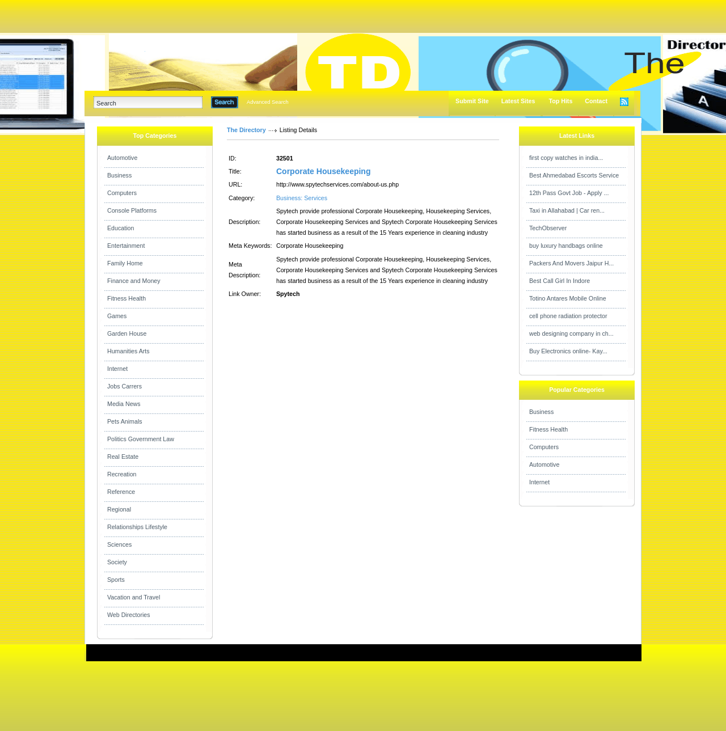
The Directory (246, 129)
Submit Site (472, 101)
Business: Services (301, 198)
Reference (121, 491)
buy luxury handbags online (566, 245)
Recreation (122, 474)
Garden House (126, 333)
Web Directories (128, 614)
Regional (119, 509)
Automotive (122, 157)
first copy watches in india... (566, 157)
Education (120, 228)
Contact (596, 101)
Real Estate (122, 456)
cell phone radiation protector (568, 315)
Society (117, 562)
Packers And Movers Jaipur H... (571, 263)
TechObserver (548, 228)
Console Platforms (132, 210)
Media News (124, 403)
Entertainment (126, 245)
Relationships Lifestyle (137, 526)
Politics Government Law (140, 439)
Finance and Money (134, 280)
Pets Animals (124, 421)
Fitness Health (126, 298)
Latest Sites (518, 101)
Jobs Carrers (124, 386)
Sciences (119, 544)
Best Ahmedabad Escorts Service (574, 175)
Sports (116, 579)
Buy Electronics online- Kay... (568, 351)
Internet (117, 368)
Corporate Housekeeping (323, 171)
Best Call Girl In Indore (559, 280)
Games (116, 315)
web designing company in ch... (571, 333)
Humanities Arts (128, 351)
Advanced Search (268, 102)
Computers (122, 192)
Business (119, 175)
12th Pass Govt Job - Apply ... (569, 192)
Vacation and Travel (133, 597)
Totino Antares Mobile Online (567, 298)
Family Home (125, 263)
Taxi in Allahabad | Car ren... (567, 210)
